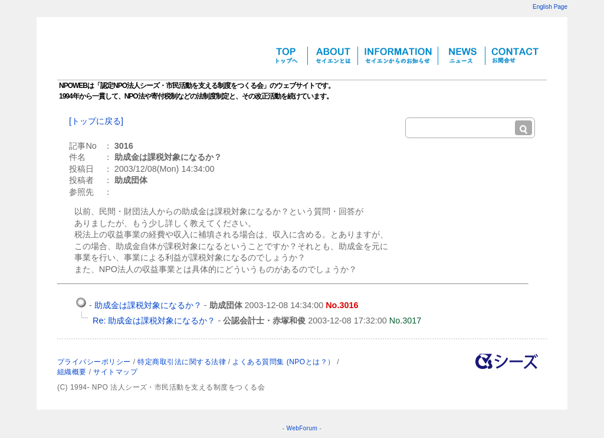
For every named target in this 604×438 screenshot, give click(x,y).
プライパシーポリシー (94, 362)
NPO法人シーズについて (507, 361)
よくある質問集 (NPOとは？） (283, 362)
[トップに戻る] (96, 121)
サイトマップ (115, 372)
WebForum (302, 428)
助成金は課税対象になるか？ (148, 305)
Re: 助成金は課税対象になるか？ (154, 320)
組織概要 (72, 372)
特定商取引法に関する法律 (181, 362)
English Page (550, 7)
